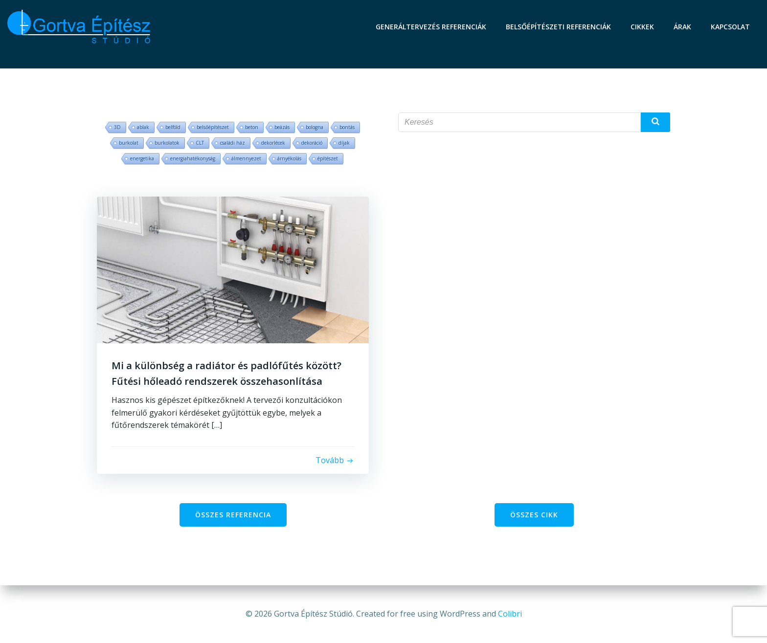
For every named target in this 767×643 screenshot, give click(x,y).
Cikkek (642, 26)
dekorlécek (273, 142)
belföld (172, 127)
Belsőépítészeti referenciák (558, 26)
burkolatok (167, 142)
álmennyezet (246, 158)
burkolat (128, 142)
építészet (327, 158)
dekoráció (311, 142)
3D (117, 127)
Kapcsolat (730, 26)
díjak (344, 142)
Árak (682, 26)
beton (251, 127)
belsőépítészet (213, 127)
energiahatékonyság (192, 158)
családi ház (232, 142)
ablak (143, 127)
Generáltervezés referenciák (431, 26)
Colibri (510, 613)
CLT (200, 142)
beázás (282, 127)
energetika (142, 158)
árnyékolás (289, 158)
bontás (347, 127)
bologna (314, 127)
